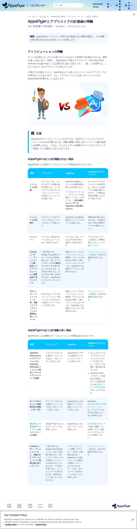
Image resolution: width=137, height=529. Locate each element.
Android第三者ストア (113, 424)
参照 (108, 5)
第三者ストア (52, 424)
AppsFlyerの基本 (75, 16)
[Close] (133, 520)
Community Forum (98, 5)
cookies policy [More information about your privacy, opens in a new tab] (11, 524)
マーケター (7, 16)
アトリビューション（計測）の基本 (99, 16)
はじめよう (61, 16)
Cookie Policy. (41, 524)
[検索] (70, 5)
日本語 (129, 5)
